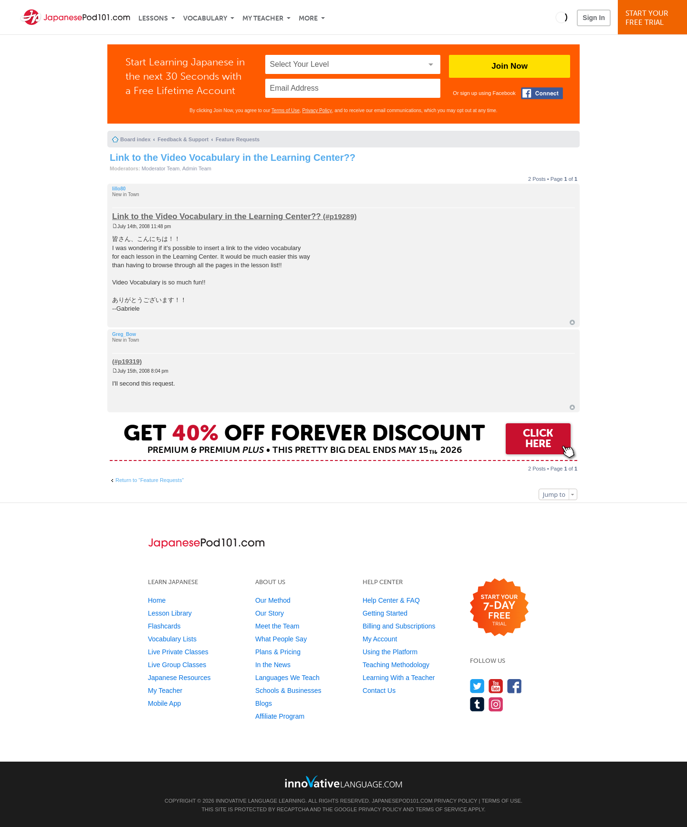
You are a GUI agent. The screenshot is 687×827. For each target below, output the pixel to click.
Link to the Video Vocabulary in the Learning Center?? (232, 157)
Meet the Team (277, 626)
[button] (561, 17)
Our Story (269, 613)
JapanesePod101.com (402, 801)
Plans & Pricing (278, 652)
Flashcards (164, 626)
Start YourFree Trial (653, 18)
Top (572, 322)
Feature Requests (238, 139)
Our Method (273, 600)
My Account (380, 639)
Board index (135, 139)
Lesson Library (170, 613)
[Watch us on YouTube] (496, 686)
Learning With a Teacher (399, 677)
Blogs (263, 703)
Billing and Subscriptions (399, 626)
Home (157, 600)
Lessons (153, 18)
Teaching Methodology (396, 665)
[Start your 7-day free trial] (499, 607)
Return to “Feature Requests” (149, 480)
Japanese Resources (179, 677)
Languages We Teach (287, 677)
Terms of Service (441, 809)
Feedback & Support (182, 139)
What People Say (281, 639)
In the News (273, 665)
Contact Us (379, 690)
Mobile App (164, 703)
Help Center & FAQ (391, 600)
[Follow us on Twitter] (477, 686)
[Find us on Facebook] (514, 686)
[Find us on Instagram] (496, 704)
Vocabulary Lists (172, 639)
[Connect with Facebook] (542, 93)
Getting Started (385, 613)
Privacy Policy (317, 110)
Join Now (509, 66)
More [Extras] (308, 18)
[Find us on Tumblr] (477, 704)
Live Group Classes (177, 665)
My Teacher (262, 18)
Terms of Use (285, 110)
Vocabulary (205, 18)
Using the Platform (390, 652)
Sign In (594, 17)
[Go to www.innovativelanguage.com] (343, 781)
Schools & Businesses (288, 690)
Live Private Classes (178, 652)
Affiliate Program (279, 716)
